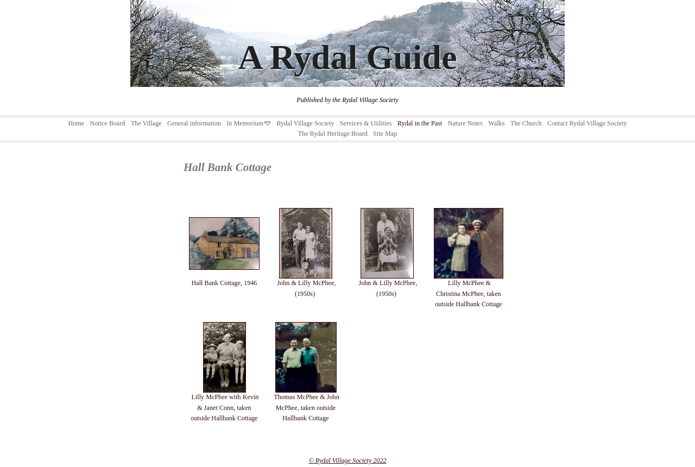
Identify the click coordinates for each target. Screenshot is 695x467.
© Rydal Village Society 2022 (347, 460)
